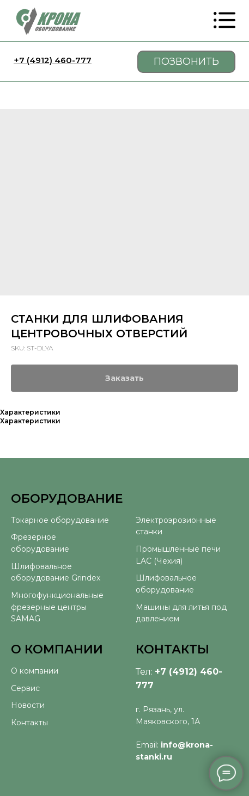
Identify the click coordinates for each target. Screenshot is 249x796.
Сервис (25, 688)
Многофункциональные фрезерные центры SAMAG (57, 607)
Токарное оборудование (60, 520)
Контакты (29, 722)
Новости (28, 705)
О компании (34, 671)
